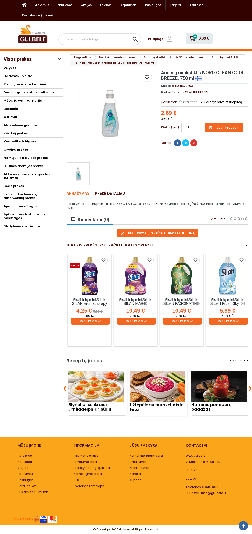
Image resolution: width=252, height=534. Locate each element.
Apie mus (42, 5)
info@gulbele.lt (213, 493)
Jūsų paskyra (143, 445)
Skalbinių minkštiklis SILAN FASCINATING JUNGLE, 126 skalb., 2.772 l (181, 305)
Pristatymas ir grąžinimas (92, 468)
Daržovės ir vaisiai (18, 76)
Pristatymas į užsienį (37, 15)
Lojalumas (128, 5)
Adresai (136, 474)
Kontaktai (196, 5)
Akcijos (86, 5)
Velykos (10, 68)
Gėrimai (10, 117)
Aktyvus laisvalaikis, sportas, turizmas (27, 176)
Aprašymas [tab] (78, 193)
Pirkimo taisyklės (86, 455)
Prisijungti (155, 39)
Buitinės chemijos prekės (23, 166)
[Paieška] (99, 39)
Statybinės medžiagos (22, 226)
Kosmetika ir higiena (21, 141)
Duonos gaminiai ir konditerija (29, 92)
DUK (77, 480)
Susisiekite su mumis (33, 492)
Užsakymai (138, 461)
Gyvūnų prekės (16, 149)
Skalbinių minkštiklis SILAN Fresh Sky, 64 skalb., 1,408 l (227, 303)
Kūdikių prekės (16, 133)
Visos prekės (18, 59)
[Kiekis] (188, 127)
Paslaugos (153, 5)
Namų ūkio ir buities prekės (26, 158)
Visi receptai (239, 360)
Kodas (166, 86)
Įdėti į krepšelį (223, 127)
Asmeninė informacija (146, 455)
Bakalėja (11, 109)
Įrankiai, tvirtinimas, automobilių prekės (20, 196)
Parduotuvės (27, 486)
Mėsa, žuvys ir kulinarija (23, 100)
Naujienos (65, 5)
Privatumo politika (87, 461)
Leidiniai (106, 5)
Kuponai (136, 480)
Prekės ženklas (172, 92)
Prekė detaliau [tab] (110, 193)
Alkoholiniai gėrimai (20, 125)
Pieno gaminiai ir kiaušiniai (26, 84)
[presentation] (65, 388)
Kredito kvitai (139, 468)
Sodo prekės (14, 186)
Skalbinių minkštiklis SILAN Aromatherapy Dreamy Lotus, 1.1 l (89, 303)
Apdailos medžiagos (20, 206)
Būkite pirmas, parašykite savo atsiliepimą (158, 233)
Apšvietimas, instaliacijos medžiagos (24, 216)
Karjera (175, 5)
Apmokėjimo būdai (88, 474)
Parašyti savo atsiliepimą (221, 102)
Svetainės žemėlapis (89, 486)
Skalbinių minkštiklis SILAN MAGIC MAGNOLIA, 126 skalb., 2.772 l (135, 305)
